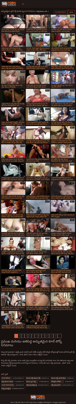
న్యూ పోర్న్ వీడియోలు (60, 12)
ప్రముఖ (71, 12)
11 (51, 336)
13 (55, 336)
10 (47, 336)
